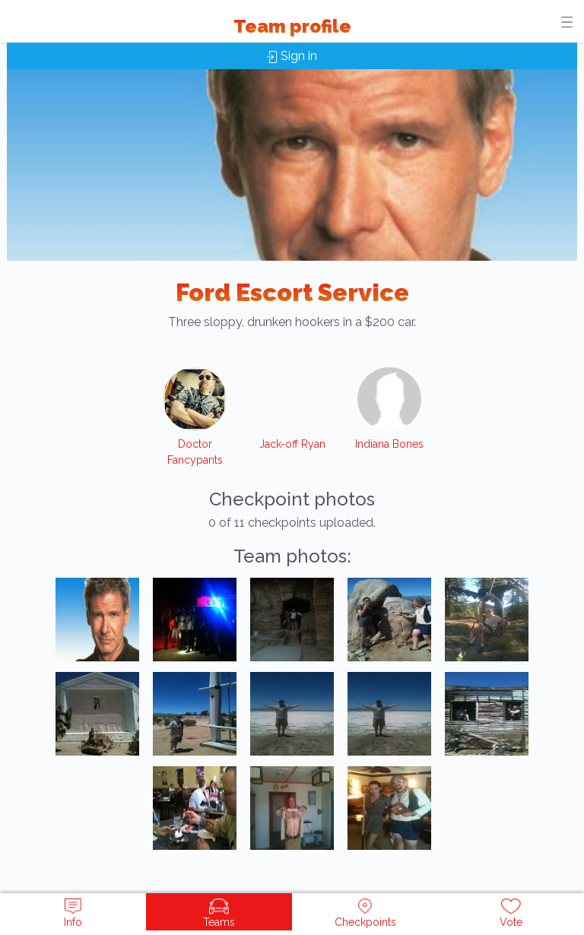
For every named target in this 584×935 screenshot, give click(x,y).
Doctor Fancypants (195, 452)
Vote (511, 913)
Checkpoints (365, 913)
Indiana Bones (389, 444)
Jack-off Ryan (292, 444)
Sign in (292, 56)
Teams (219, 913)
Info (73, 913)
